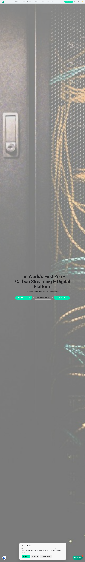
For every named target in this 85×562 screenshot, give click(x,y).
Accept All (25, 556)
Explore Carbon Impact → (43, 297)
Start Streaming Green (24, 297)
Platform (16, 1)
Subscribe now (69, 1)
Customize (35, 556)
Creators (36, 1)
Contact (52, 1)
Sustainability (30, 1)
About (48, 1)
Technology (23, 1)
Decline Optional (46, 556)
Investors (42, 1)
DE (78, 1)
